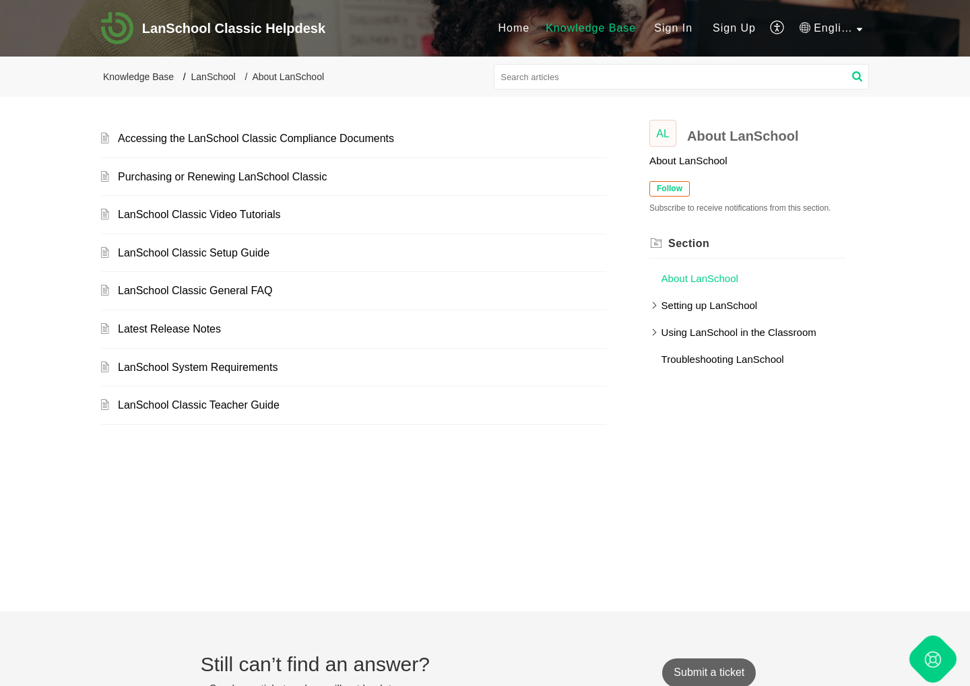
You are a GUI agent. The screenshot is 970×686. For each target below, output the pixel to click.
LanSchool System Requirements (198, 367)
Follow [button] (669, 188)
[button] (857, 77)
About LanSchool (699, 278)
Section (688, 243)
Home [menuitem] (513, 28)
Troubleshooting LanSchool (722, 359)
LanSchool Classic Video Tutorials (199, 214)
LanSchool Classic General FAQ (195, 290)
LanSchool (213, 76)
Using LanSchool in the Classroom (738, 332)
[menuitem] (513, 28)
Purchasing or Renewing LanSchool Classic (222, 176)
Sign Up (734, 28)
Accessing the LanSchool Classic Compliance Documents (256, 138)
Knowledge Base (138, 76)
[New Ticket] (709, 672)
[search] (682, 77)
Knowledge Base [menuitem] (591, 28)
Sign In (673, 28)
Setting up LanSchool (709, 305)
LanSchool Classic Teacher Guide (199, 405)
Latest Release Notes (169, 329)
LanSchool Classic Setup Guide (193, 253)
